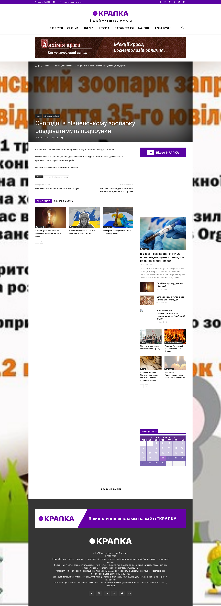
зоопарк (48, 177)
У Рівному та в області (51, 116)
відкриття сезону (61, 177)
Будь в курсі (163, 28)
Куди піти (144, 28)
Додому (38, 66)
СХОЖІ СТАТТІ (43, 201)
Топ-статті (56, 28)
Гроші (143, 369)
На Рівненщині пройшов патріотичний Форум (57, 188)
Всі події (162, 475)
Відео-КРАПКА (163, 152)
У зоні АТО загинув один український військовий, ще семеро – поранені (115, 190)
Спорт (143, 343)
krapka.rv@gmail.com (123, 582)
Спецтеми (73, 28)
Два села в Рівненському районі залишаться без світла (174, 375)
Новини (89, 28)
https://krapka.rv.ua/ (129, 568)
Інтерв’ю (105, 28)
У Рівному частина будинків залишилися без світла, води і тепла (48, 233)
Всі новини (149, 404)
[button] (182, 28)
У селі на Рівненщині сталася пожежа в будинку (173, 348)
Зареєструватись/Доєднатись (71, 2)
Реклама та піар (111, 489)
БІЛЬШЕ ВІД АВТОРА (63, 201)
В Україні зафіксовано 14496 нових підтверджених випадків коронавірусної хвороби (162, 257)
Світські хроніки (124, 28)
